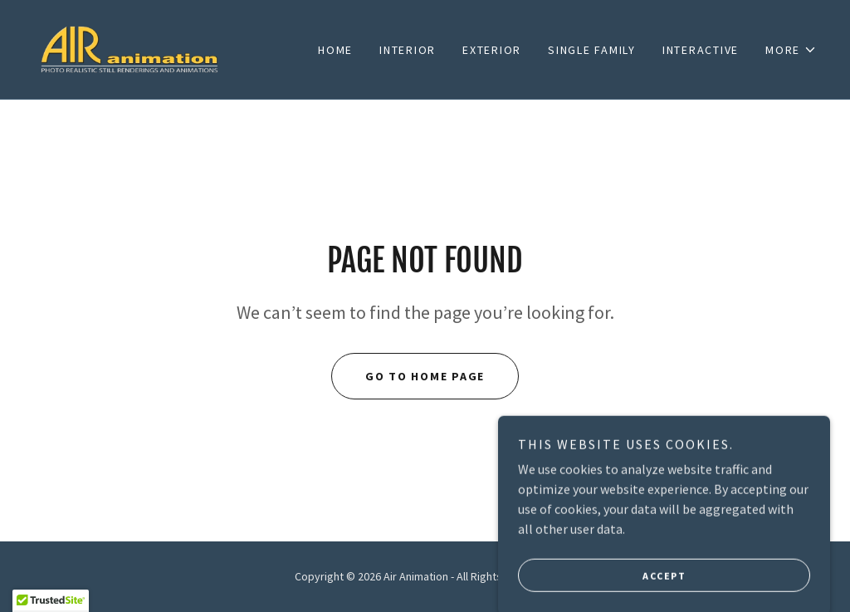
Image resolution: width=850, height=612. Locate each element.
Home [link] (335, 49)
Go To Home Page (425, 376)
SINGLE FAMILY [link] (592, 49)
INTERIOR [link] (407, 49)
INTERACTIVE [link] (700, 49)
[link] (131, 47)
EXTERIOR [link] (491, 49)
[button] (791, 50)
